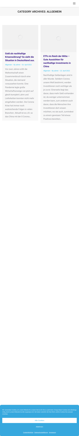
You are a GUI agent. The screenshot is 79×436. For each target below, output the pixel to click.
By (17, 65)
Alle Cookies (39, 420)
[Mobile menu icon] (74, 3)
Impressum (52, 432)
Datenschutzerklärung (41, 432)
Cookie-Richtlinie (28, 432)
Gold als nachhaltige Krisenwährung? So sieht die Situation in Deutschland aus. (20, 57)
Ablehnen (39, 427)
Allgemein (8, 65)
